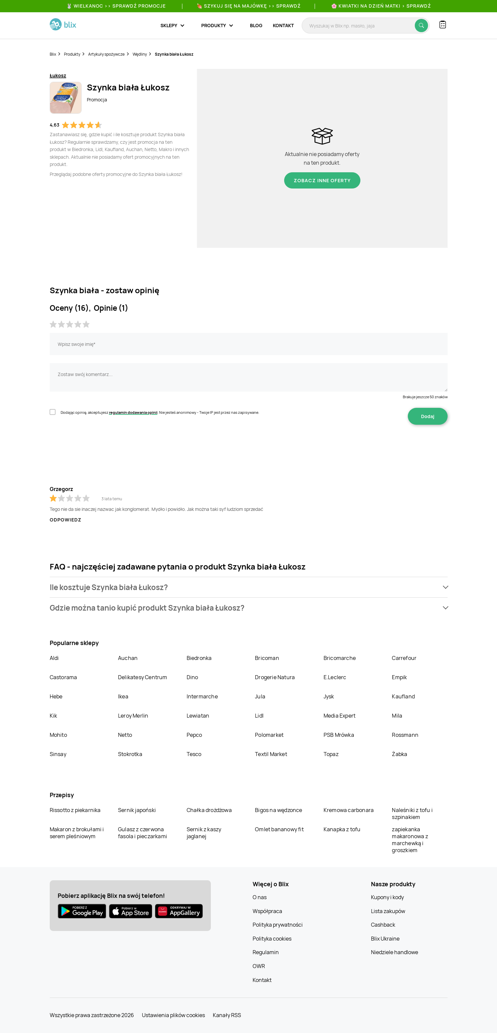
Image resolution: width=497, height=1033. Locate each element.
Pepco (194, 734)
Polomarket (269, 734)
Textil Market (271, 754)
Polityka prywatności (278, 924)
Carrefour (404, 658)
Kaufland (403, 696)
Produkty (72, 54)
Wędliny (140, 54)
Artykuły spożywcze (106, 54)
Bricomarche (340, 658)
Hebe (56, 696)
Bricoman (267, 658)
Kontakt (283, 25)
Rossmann (405, 734)
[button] (249, 587)
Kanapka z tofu (342, 829)
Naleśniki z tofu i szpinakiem (412, 813)
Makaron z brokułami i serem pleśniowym (77, 833)
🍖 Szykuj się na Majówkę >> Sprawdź (249, 6)
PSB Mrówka (339, 734)
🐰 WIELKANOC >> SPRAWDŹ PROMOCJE (116, 6)
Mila (397, 715)
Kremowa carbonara (349, 810)
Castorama (63, 677)
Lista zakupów (388, 911)
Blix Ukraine (385, 938)
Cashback (383, 924)
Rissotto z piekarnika (75, 810)
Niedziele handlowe (394, 952)
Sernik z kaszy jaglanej (204, 833)
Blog (256, 25)
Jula (260, 696)
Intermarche (202, 696)
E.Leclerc (335, 677)
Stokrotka (130, 754)
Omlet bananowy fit (279, 829)
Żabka (399, 754)
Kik (53, 715)
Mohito (58, 734)
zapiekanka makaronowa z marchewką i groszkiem (410, 840)
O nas (260, 897)
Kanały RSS (227, 1015)
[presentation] (100, 446)
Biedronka (199, 658)
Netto (125, 734)
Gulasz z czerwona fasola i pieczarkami (142, 833)
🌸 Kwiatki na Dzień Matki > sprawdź (381, 6)
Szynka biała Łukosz (174, 54)
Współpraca (267, 911)
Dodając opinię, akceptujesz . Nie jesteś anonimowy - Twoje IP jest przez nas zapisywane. (160, 412)
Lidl (259, 715)
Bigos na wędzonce (278, 810)
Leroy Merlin (133, 715)
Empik (399, 677)
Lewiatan (198, 715)
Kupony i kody (387, 897)
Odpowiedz (66, 519)
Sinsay (58, 754)
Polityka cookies (272, 938)
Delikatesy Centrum (142, 677)
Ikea (123, 696)
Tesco (194, 754)
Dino (192, 677)
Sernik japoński (137, 810)
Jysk (329, 696)
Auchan (128, 658)
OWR (259, 966)
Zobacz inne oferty (322, 180)
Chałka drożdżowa (209, 810)
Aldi (54, 658)
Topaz (331, 754)
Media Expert (339, 715)
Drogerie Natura (275, 677)
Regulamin (266, 952)
